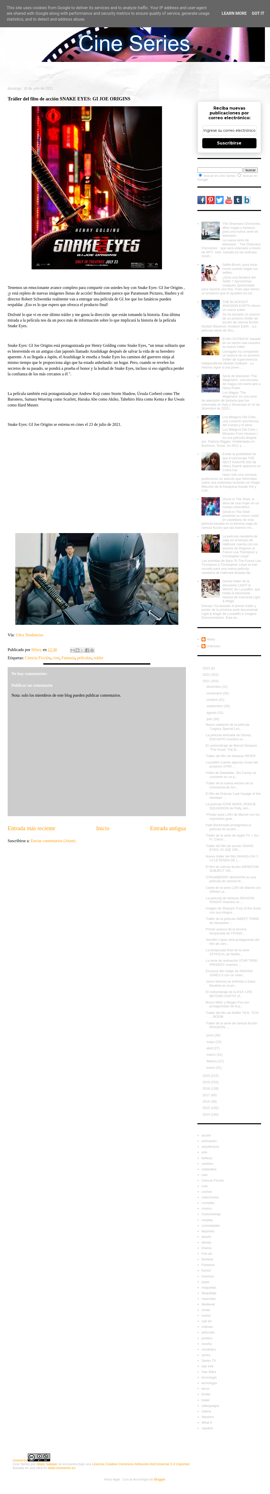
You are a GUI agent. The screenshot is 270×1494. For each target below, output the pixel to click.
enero (211, 1067)
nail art (206, 1321)
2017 (206, 1095)
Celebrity (42, 72)
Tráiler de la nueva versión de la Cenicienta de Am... (229, 785)
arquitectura (210, 1146)
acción (206, 1135)
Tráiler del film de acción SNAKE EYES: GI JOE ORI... (229, 848)
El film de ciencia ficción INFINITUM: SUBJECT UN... (232, 869)
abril (210, 1048)
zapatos (207, 1428)
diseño (206, 1237)
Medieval (208, 1304)
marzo (212, 1054)
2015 (206, 1108)
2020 (206, 1076)
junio (210, 1035)
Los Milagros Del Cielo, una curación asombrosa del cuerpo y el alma (240, 421)
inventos (207, 1276)
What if (144, 72)
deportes (207, 1231)
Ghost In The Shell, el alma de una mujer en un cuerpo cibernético (240, 503)
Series (119, 72)
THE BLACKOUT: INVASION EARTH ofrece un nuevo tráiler (241, 306)
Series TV (208, 1361)
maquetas (208, 1287)
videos (206, 1411)
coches (206, 1192)
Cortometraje (211, 1214)
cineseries (20, 1460)
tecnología (209, 1383)
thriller (205, 1394)
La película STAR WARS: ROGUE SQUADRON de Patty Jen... (231, 806)
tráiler (98, 658)
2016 (206, 1101)
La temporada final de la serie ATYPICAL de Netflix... (227, 952)
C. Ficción (199, 72)
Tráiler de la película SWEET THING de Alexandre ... (232, 921)
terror (205, 1389)
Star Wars (208, 1372)
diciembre (214, 687)
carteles (207, 1164)
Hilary (211, 639)
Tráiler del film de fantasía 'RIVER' (231, 756)
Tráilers (170, 72)
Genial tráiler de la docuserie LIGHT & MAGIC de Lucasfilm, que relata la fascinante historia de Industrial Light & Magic (241, 591)
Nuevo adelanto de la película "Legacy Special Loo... (227, 727)
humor (206, 1270)
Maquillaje (209, 1293)
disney (206, 1242)
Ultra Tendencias (30, 635)
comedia (207, 1203)
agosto (212, 713)
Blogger (159, 1479)
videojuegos (210, 1406)
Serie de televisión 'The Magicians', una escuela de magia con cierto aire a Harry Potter (241, 382)
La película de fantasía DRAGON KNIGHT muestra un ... (230, 900)
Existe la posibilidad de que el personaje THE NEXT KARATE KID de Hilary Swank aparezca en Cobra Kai (241, 462)
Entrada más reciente (32, 828)
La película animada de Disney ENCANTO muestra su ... (228, 737)
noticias (207, 1327)
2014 (206, 1114)
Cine (96, 72)
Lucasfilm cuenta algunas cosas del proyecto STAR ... (232, 764)
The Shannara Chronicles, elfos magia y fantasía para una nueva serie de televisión (241, 229)
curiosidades (210, 1225)
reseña (206, 1344)
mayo (211, 1042)
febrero (212, 1061)
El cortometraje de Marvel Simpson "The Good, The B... (231, 747)
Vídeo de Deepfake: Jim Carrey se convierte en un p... (231, 775)
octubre (213, 700)
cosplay (207, 1220)
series (205, 1355)
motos (205, 1315)
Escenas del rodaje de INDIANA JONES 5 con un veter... (229, 973)
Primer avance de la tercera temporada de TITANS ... (226, 931)
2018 (206, 1088)
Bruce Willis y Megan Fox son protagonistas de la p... (227, 1004)
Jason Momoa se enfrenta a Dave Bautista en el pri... (230, 983)
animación (209, 1141)
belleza (206, 1158)
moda (205, 1310)
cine (56, 658)
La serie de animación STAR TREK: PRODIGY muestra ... (232, 963)
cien (204, 1175)
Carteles (72, 72)
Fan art (206, 1253)
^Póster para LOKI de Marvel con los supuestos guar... (233, 817)
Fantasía (68, 658)
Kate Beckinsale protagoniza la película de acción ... (228, 827)
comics (206, 1208)
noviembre (215, 693)
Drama (206, 1248)
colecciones (210, 1197)
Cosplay (230, 72)
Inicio (16, 72)
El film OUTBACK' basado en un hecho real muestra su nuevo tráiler (241, 343)
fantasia (207, 1259)
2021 (206, 681)
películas (84, 658)
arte (204, 1152)
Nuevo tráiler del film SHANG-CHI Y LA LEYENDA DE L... (232, 858)
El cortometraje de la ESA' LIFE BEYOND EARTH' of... (229, 994)
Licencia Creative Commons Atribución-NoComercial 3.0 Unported (140, 1464)
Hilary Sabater (46, 1464)
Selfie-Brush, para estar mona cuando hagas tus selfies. (240, 268)
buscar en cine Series (220, 176)
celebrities (209, 1169)
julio (210, 719)
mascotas (208, 1299)
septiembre (215, 706)
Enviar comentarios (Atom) (53, 841)
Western (207, 1417)
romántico (208, 1349)
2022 (206, 675)
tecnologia (209, 1377)
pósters (206, 1338)
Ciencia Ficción (38, 658)
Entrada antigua (168, 828)
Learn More (234, 13)
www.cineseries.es (61, 1468)
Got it (258, 13)
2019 (206, 1082)
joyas (205, 1282)
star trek (207, 1366)
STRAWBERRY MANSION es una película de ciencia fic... (231, 879)
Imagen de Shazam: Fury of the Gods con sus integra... (233, 910)
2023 (206, 668)
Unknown (213, 646)
